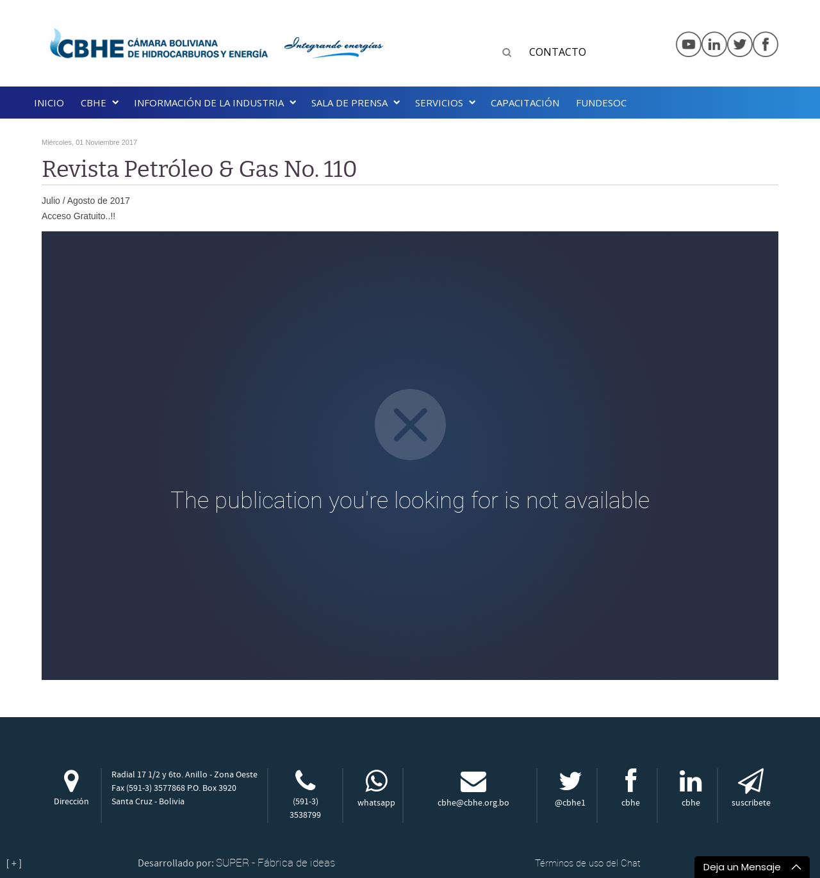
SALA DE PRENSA (349, 102)
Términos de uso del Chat (588, 862)
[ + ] (14, 863)
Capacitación (525, 102)
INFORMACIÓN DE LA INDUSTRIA (209, 102)
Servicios (439, 102)
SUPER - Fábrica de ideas (275, 862)
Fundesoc (601, 102)
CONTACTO (557, 52)
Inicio (49, 102)
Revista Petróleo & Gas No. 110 (199, 169)
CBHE (93, 102)
